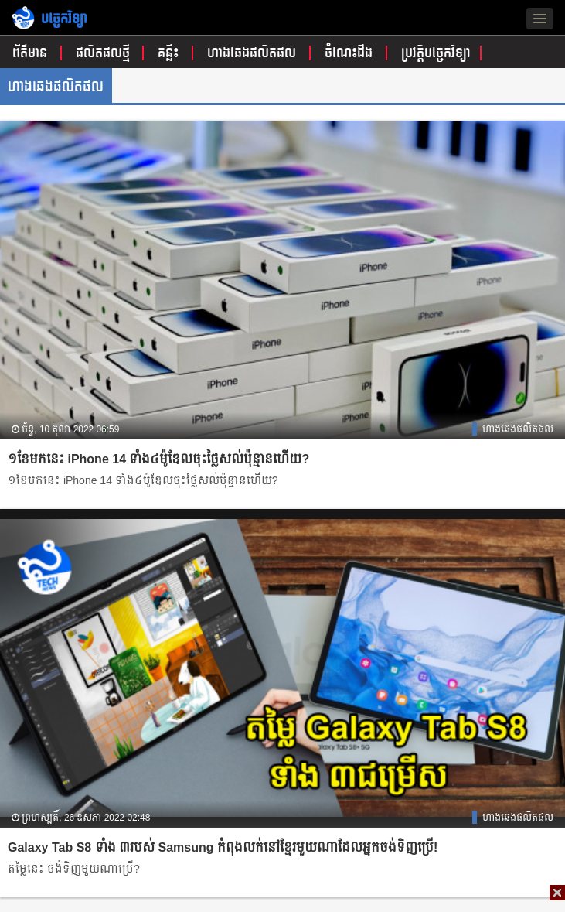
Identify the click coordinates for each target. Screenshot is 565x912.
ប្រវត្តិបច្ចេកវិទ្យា (436, 53)
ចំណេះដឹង (350, 53)
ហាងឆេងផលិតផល (253, 53)
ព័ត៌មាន (31, 53)
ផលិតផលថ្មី (105, 53)
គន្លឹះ (170, 53)
